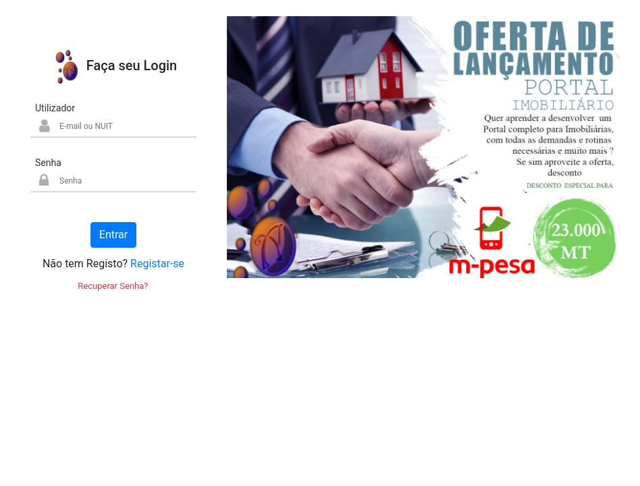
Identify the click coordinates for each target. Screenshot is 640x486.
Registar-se (157, 263)
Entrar (113, 234)
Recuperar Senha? (113, 286)
